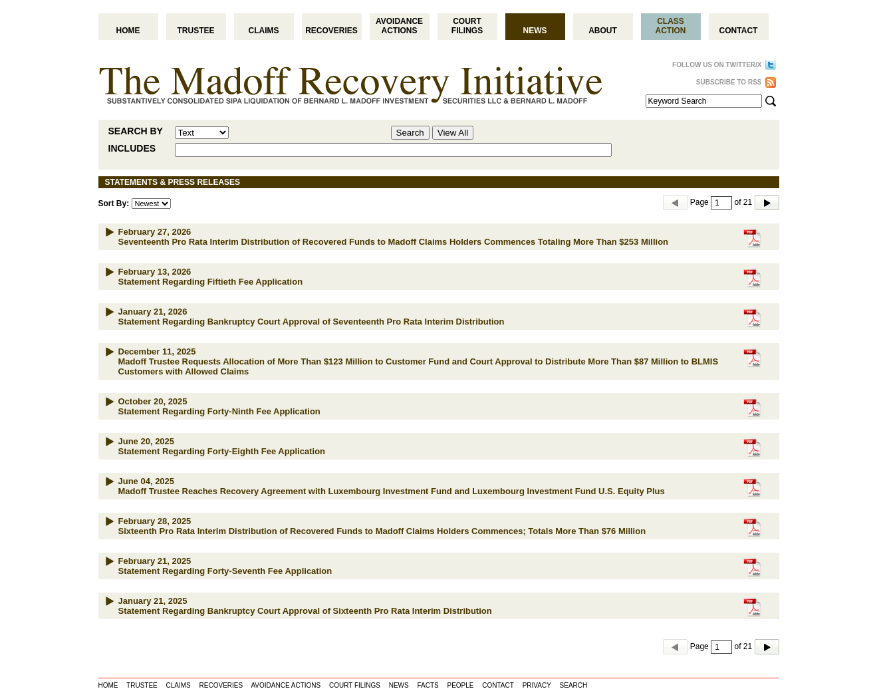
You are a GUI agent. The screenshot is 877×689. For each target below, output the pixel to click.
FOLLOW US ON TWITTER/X (716, 65)
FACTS (427, 685)
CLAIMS (178, 685)
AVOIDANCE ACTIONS (285, 685)
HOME (108, 685)
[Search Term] (704, 101)
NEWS (399, 685)
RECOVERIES (221, 685)
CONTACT (498, 685)
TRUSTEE (142, 685)
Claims (264, 30)
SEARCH (574, 685)
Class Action (671, 26)
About (602, 30)
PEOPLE (460, 685)
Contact (738, 30)
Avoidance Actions (399, 26)
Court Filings (467, 26)
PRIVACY (537, 685)
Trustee (195, 30)
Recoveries (331, 30)
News (535, 30)
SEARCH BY (135, 131)
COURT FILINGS (354, 685)
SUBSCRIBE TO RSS (729, 82)
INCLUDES (132, 148)
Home (128, 30)
